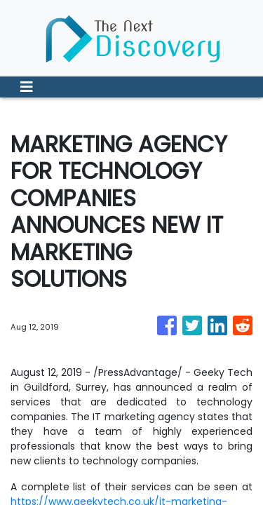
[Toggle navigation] (26, 86)
